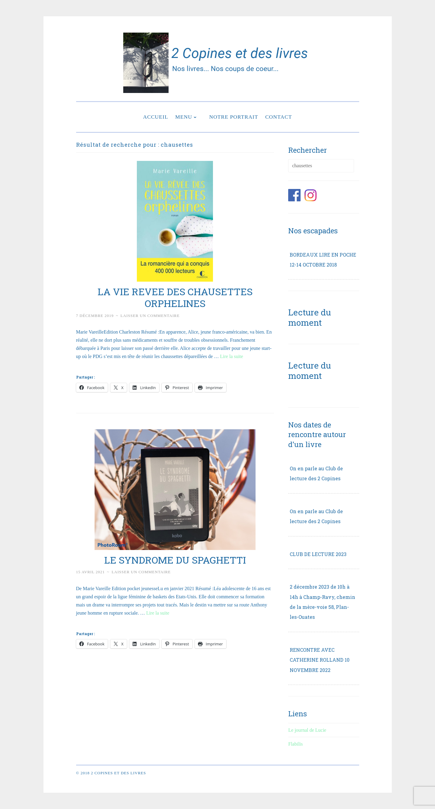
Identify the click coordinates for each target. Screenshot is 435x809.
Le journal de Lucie (307, 730)
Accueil (155, 117)
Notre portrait (233, 117)
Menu (183, 117)
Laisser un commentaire (150, 315)
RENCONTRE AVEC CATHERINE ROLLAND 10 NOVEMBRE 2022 (320, 660)
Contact (278, 117)
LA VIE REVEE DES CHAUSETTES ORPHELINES (175, 297)
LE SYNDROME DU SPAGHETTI (175, 559)
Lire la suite (231, 356)
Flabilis (295, 744)
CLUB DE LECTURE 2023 (318, 554)
